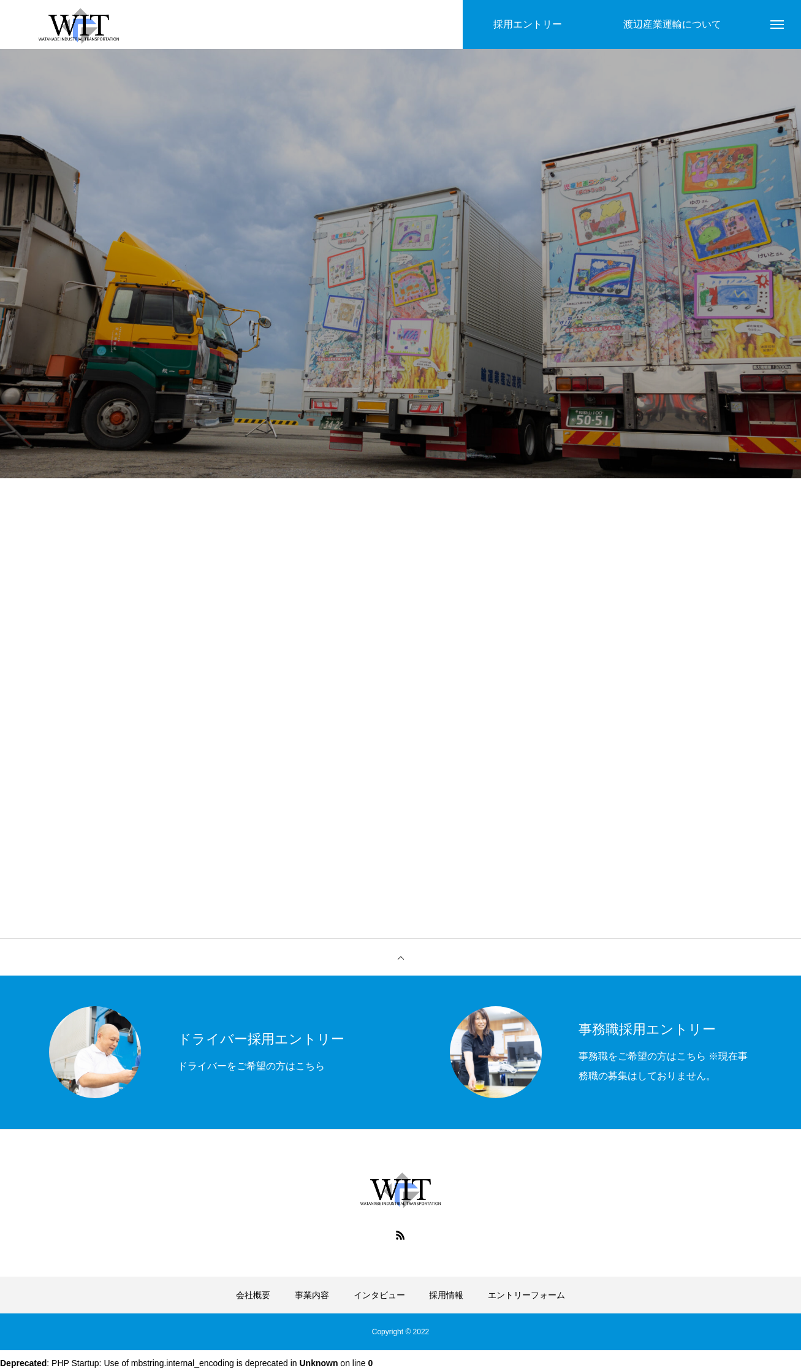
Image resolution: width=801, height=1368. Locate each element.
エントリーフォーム (526, 1295)
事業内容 (312, 1295)
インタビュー (379, 1295)
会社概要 (253, 1295)
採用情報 (446, 1295)
